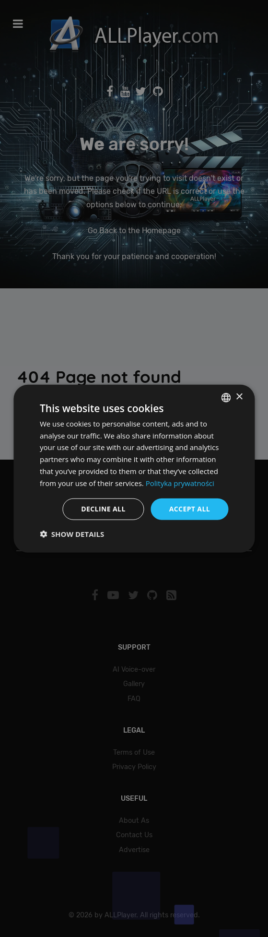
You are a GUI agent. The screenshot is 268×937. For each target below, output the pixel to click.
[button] (72, 534)
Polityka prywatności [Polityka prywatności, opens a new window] (180, 482)
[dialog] (134, 468)
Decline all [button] (103, 508)
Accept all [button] (189, 508)
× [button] (239, 397)
